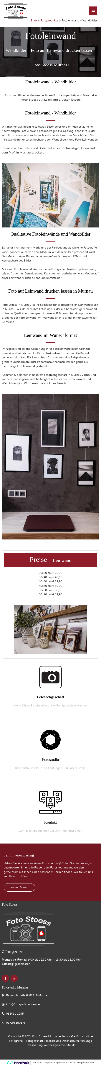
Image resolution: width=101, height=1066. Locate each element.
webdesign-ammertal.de (59, 1045)
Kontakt (50, 822)
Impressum (52, 1041)
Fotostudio (51, 760)
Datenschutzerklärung (76, 1041)
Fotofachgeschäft (50, 697)
